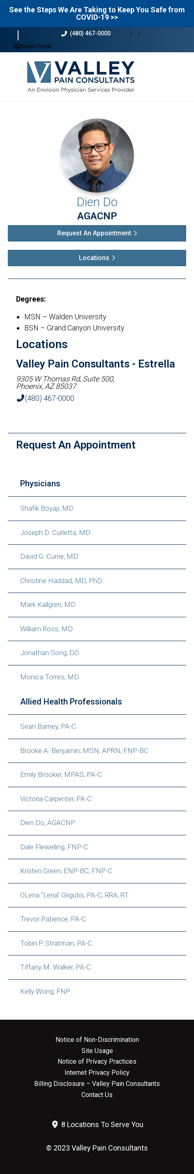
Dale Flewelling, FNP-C (54, 847)
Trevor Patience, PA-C (53, 919)
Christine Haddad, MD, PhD (61, 581)
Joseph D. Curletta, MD (55, 532)
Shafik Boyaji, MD (47, 508)
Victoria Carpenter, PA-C (56, 799)
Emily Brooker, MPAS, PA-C (61, 774)
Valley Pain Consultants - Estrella (95, 364)
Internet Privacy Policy (97, 1072)
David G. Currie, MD (49, 556)
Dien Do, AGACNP (47, 822)
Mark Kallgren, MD (48, 604)
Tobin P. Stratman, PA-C (56, 943)
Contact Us (97, 1095)
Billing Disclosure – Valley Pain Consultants (97, 1084)
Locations (94, 258)
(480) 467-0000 (85, 33)
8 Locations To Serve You (97, 1124)
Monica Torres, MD (49, 677)
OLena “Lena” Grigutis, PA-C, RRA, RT (74, 895)
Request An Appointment (94, 233)
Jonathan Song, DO (49, 653)
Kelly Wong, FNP (45, 991)
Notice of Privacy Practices (97, 1061)
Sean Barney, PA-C (48, 726)
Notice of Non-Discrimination (97, 1040)
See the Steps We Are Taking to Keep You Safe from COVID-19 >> (97, 13)
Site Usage (97, 1051)
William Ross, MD (46, 629)
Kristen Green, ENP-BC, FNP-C (66, 871)
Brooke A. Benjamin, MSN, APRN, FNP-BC (84, 750)
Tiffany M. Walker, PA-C (55, 967)
